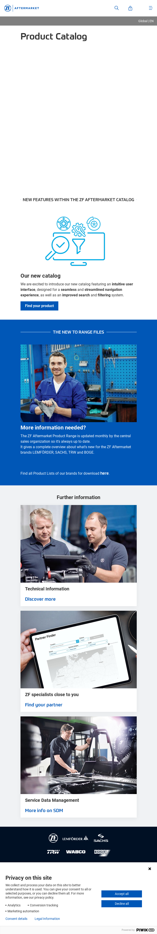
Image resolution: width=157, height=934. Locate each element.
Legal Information (47, 919)
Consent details (16, 919)
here (104, 473)
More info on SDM (44, 810)
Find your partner (43, 704)
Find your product (39, 306)
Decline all (122, 903)
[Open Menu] (151, 8)
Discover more (40, 599)
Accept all (122, 894)
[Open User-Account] (130, 8)
